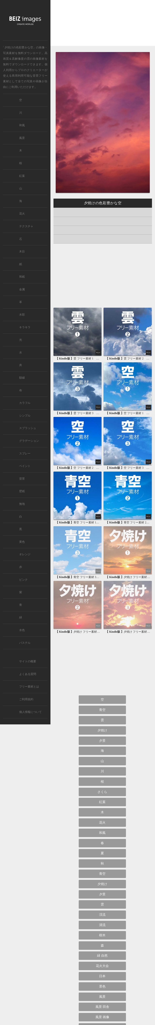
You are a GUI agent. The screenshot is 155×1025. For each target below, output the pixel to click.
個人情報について (30, 712)
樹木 (102, 935)
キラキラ (24, 327)
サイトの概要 (27, 661)
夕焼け (102, 730)
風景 (102, 996)
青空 (102, 709)
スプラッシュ (27, 428)
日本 (102, 976)
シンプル (24, 415)
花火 (102, 822)
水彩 (22, 314)
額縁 (22, 377)
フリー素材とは (29, 686)
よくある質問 (27, 674)
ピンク (23, 579)
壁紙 (22, 491)
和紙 (22, 276)
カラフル (24, 402)
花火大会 (102, 966)
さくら (102, 792)
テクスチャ (26, 226)
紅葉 (102, 802)
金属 (22, 289)
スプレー (24, 453)
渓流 (102, 914)
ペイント (24, 466)
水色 (22, 630)
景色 (102, 986)
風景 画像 (102, 1017)
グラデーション (29, 440)
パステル (24, 642)
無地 (22, 503)
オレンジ (24, 554)
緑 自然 (102, 955)
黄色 (22, 541)
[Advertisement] (102, 26)
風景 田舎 (102, 1006)
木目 (22, 251)
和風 (102, 832)
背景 (22, 478)
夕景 (102, 740)
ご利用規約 (26, 699)
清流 (102, 925)
